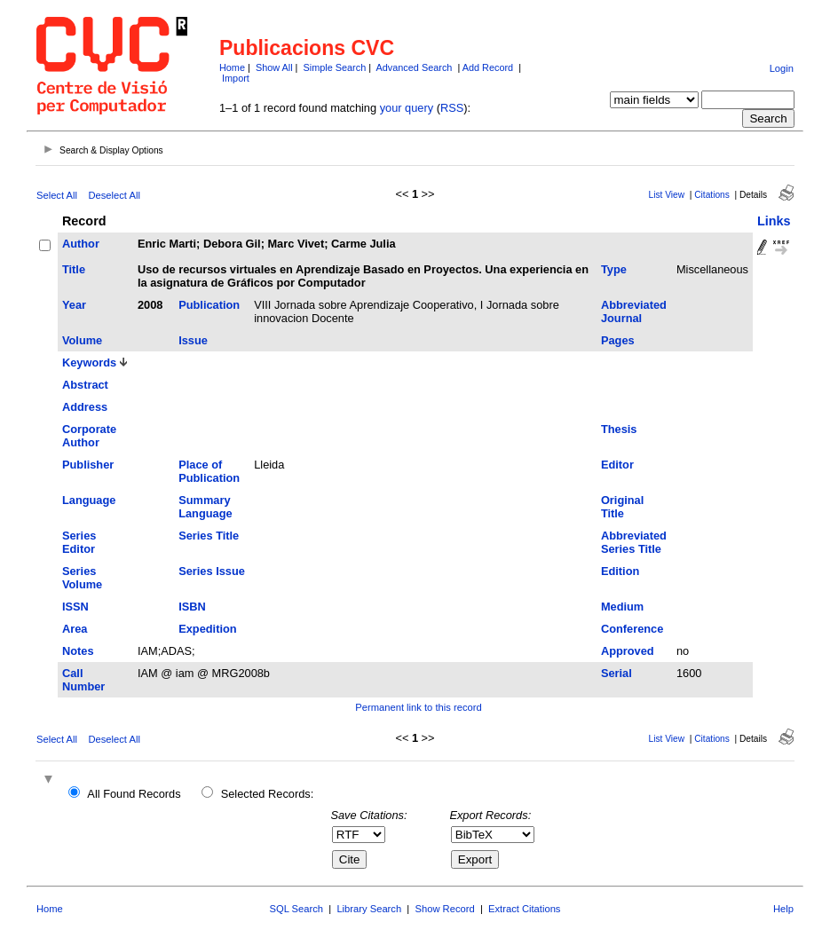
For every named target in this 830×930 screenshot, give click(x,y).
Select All (56, 195)
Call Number (83, 679)
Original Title (622, 506)
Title (73, 269)
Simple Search (334, 67)
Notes (78, 651)
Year (74, 304)
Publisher (88, 464)
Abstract (85, 384)
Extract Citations (524, 908)
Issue (193, 340)
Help (783, 908)
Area (74, 628)
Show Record (445, 908)
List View (667, 195)
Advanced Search (414, 67)
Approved (627, 651)
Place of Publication (209, 471)
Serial (616, 673)
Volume (82, 340)
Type (614, 269)
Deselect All (113, 195)
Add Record (487, 67)
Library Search (368, 908)
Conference (632, 628)
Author (80, 243)
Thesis (619, 429)
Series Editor (79, 542)
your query (406, 107)
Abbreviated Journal (634, 311)
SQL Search (297, 908)
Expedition (207, 628)
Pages (618, 340)
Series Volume (82, 577)
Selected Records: (267, 793)
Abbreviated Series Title (634, 542)
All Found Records (133, 793)
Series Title (208, 535)
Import (235, 78)
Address (84, 407)
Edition (620, 571)
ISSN (75, 606)
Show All (274, 67)
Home (232, 67)
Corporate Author (89, 435)
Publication (209, 304)
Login (782, 68)
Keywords (89, 362)
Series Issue (211, 571)
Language (88, 500)
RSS (451, 107)
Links (774, 221)
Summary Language (205, 506)
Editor (617, 464)
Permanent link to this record (418, 707)
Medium (622, 606)
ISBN (192, 606)
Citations (712, 195)
